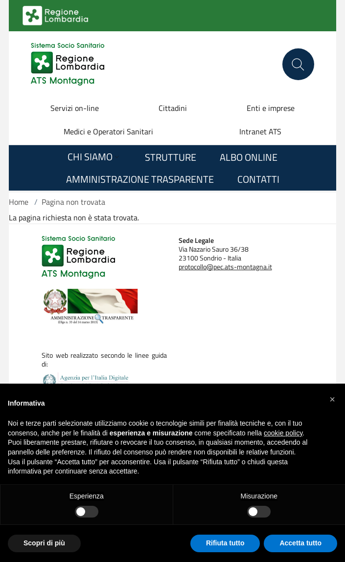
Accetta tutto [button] (300, 543)
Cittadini (173, 108)
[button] (332, 399)
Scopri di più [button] (44, 543)
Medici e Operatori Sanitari (108, 131)
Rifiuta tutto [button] (225, 543)
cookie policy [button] (283, 433)
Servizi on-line (74, 108)
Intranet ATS (260, 131)
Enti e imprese (271, 108)
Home (18, 202)
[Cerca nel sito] (298, 64)
